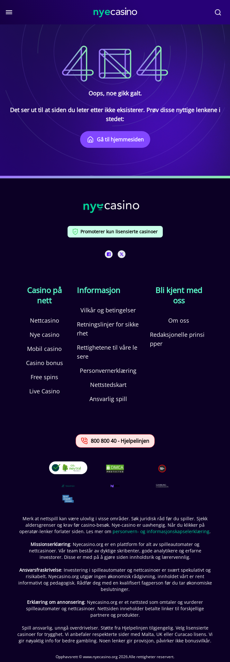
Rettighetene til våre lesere (107, 352)
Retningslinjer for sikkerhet (108, 328)
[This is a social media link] (109, 254)
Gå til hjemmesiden (115, 139)
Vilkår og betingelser (108, 310)
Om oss (178, 320)
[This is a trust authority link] (68, 486)
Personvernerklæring (108, 370)
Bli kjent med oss (178, 295)
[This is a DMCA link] (115, 469)
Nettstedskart (108, 385)
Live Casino (44, 391)
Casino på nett (44, 295)
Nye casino (45, 334)
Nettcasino (44, 320)
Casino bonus (44, 363)
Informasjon (98, 290)
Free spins (44, 377)
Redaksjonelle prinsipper (177, 339)
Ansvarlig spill (108, 399)
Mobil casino (44, 349)
